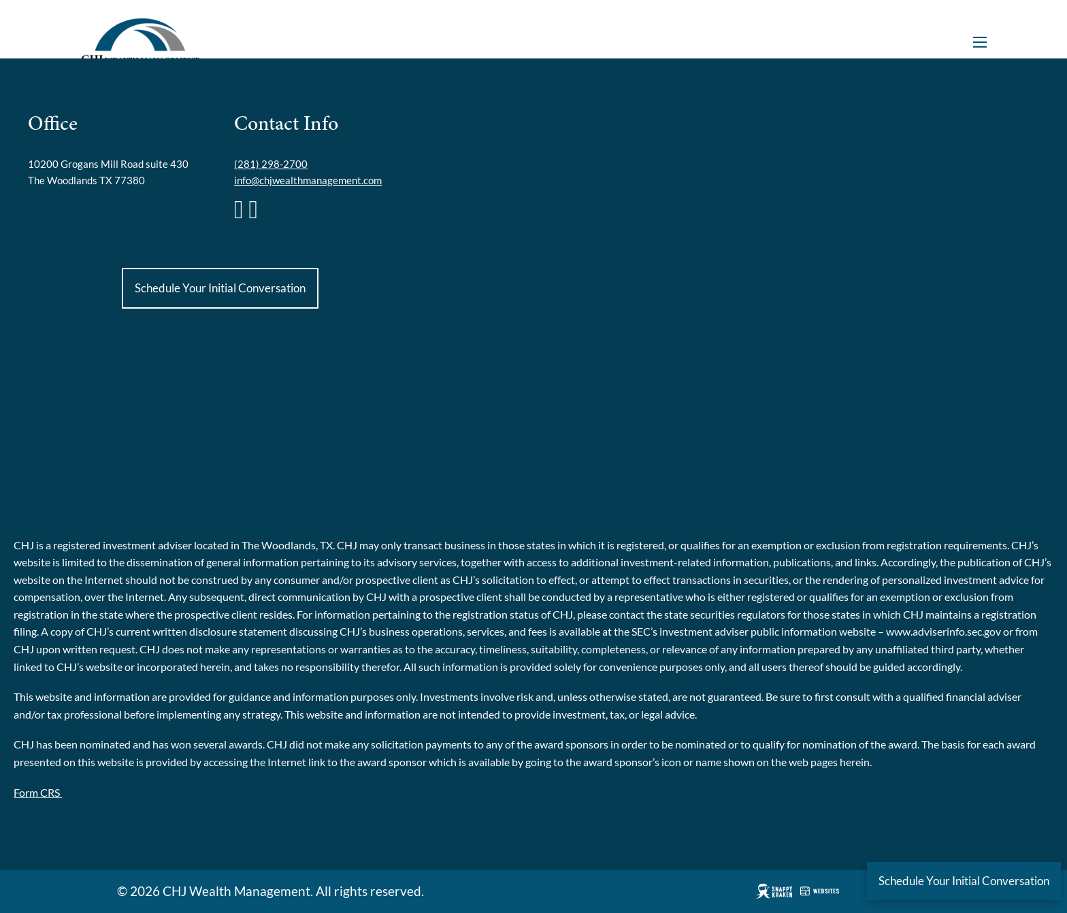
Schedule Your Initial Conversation (220, 288)
